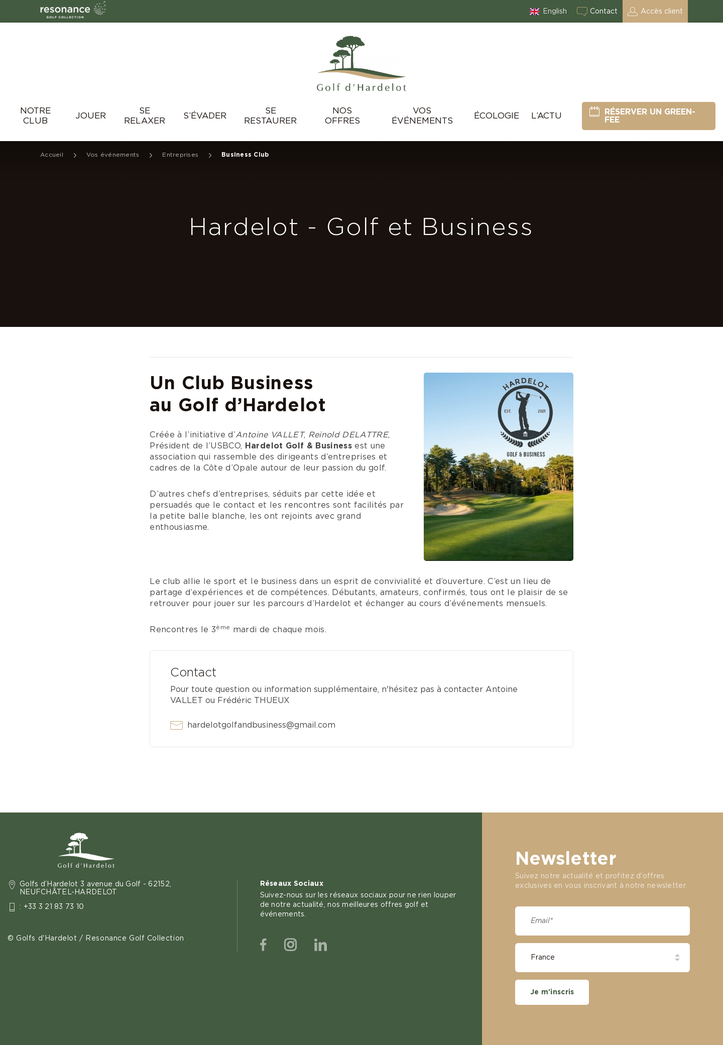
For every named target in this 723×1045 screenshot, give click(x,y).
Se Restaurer (270, 115)
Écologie (496, 115)
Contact (604, 11)
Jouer (90, 115)
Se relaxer (144, 115)
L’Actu (546, 115)
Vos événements (422, 115)
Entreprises (180, 155)
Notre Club (35, 115)
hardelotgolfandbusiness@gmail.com (261, 725)
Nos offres (342, 115)
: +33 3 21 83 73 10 (52, 906)
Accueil (51, 155)
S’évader (204, 115)
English (555, 11)
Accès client (662, 11)
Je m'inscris (552, 992)
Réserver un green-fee (650, 116)
